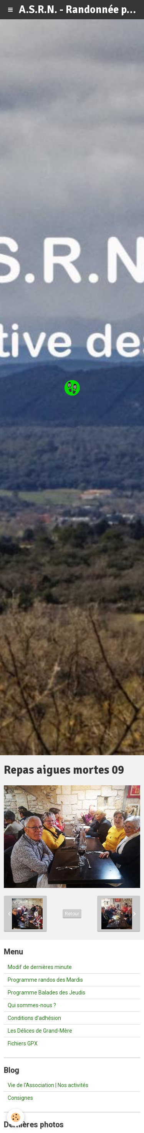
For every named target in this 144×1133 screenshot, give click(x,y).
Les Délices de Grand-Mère (40, 1031)
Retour (72, 914)
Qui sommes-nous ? (32, 1005)
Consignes (20, 1098)
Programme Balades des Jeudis (46, 992)
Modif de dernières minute (40, 967)
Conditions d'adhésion (34, 1018)
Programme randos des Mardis (45, 980)
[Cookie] (15, 1117)
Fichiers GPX (23, 1043)
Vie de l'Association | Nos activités (48, 1085)
